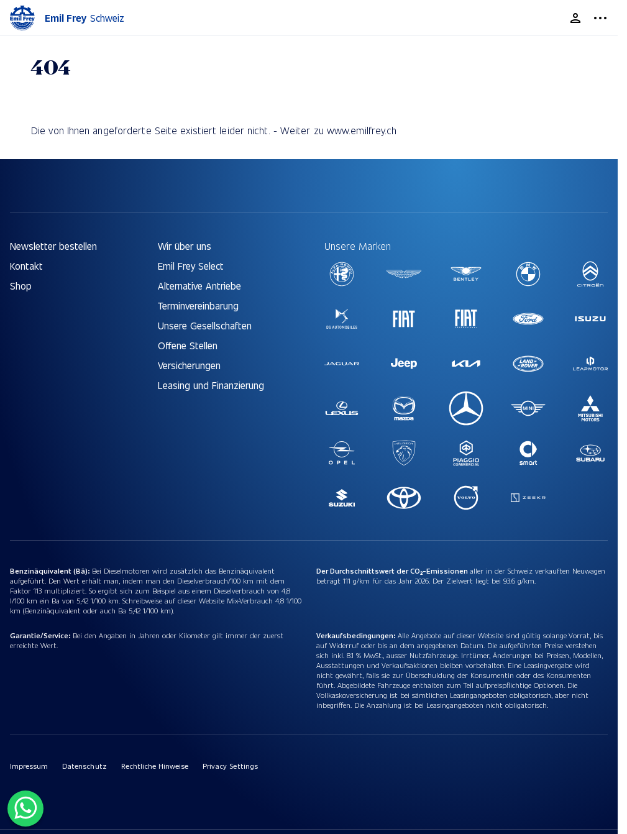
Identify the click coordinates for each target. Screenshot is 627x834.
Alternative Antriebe (199, 285)
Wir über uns (184, 245)
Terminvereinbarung (198, 305)
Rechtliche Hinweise (155, 766)
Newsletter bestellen (53, 245)
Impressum (29, 766)
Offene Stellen (187, 345)
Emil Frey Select (191, 265)
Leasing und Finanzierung (211, 385)
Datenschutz (84, 766)
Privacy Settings (230, 766)
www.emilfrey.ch (362, 130)
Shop (21, 285)
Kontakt (26, 265)
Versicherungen (189, 365)
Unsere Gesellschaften (205, 325)
